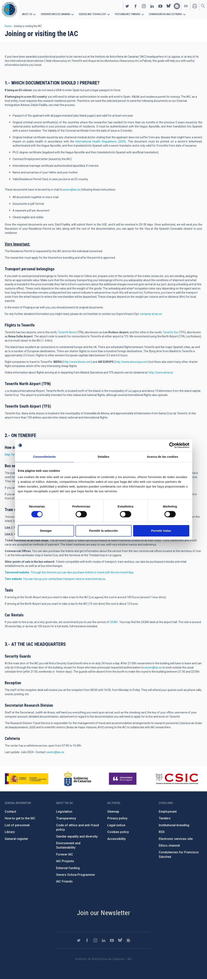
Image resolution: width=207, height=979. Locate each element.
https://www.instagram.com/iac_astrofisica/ (144, 6)
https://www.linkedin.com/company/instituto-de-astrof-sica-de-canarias (152, 6)
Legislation (64, 811)
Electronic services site (176, 839)
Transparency (66, 818)
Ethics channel (169, 845)
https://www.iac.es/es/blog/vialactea (177, 6)
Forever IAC (64, 854)
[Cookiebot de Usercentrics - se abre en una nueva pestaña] (172, 445)
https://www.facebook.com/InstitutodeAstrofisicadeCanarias (135, 6)
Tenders (165, 818)
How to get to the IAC (20, 818)
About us (27, 14)
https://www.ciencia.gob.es (26, 778)
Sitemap (113, 811)
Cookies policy (118, 832)
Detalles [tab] (103, 456)
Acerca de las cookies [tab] (162, 456)
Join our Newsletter (103, 913)
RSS (162, 832)
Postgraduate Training (127, 14)
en (186, 6)
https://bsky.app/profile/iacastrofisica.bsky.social (168, 6)
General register (16, 839)
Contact (10, 811)
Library (10, 832)
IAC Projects (65, 861)
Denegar (46, 530)
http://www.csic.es (176, 778)
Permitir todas (161, 530)
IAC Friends (64, 881)
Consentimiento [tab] (44, 456)
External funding (68, 868)
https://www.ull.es (123, 779)
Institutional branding (174, 825)
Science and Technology (92, 14)
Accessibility (116, 839)
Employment (168, 811)
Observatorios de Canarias (55, 14)
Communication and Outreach (165, 14)
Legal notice (116, 825)
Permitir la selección (103, 530)
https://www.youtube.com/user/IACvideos (160, 6)
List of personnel (17, 825)
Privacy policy (117, 818)
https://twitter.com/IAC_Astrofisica (127, 6)
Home (8, 26)
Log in (194, 6)
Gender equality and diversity (77, 836)
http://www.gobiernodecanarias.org (77, 779)
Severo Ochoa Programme (75, 875)
